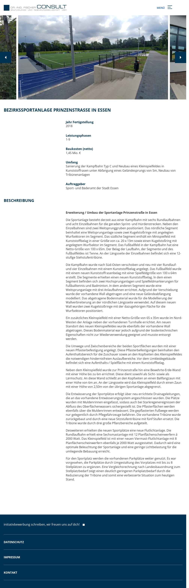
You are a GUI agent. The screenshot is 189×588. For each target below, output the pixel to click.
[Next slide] (180, 57)
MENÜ (164, 8)
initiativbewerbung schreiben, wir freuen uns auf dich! (42, 524)
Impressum (12, 557)
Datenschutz (14, 542)
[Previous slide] (5, 57)
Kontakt (10, 572)
